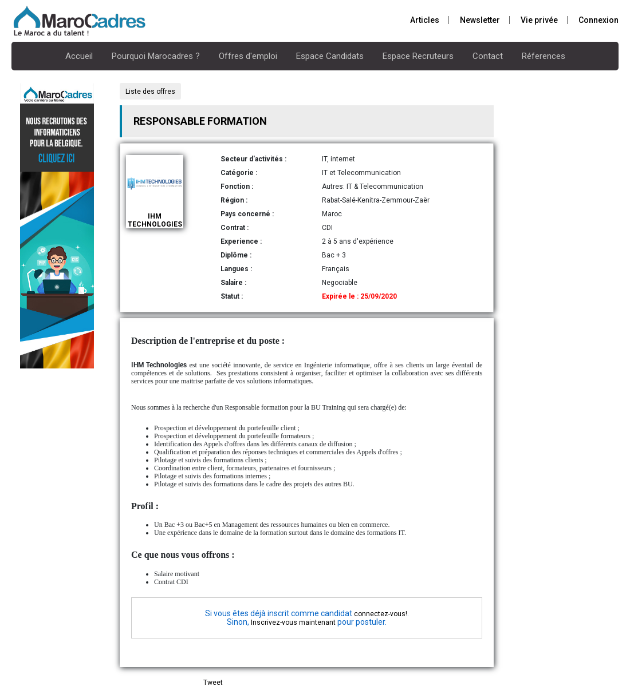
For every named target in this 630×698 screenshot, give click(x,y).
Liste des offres (150, 92)
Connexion (598, 20)
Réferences (543, 56)
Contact (487, 56)
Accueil (79, 56)
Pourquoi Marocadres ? (156, 56)
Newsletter (480, 20)
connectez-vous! (380, 614)
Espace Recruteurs (418, 56)
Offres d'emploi (248, 56)
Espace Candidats (330, 56)
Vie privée (539, 20)
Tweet (213, 683)
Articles (424, 20)
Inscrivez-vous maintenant (293, 622)
